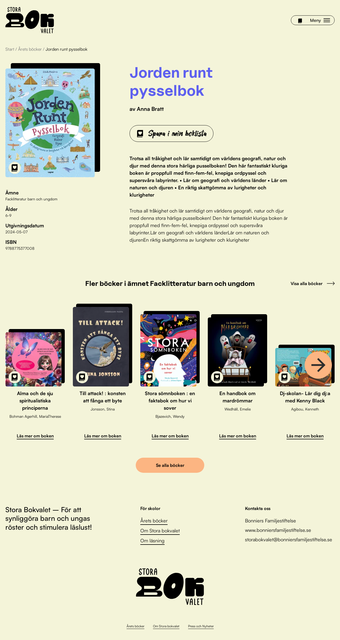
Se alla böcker (170, 465)
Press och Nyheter (201, 626)
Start (9, 49)
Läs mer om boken (35, 436)
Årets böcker (30, 49)
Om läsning (152, 540)
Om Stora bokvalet (160, 530)
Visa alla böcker (313, 283)
